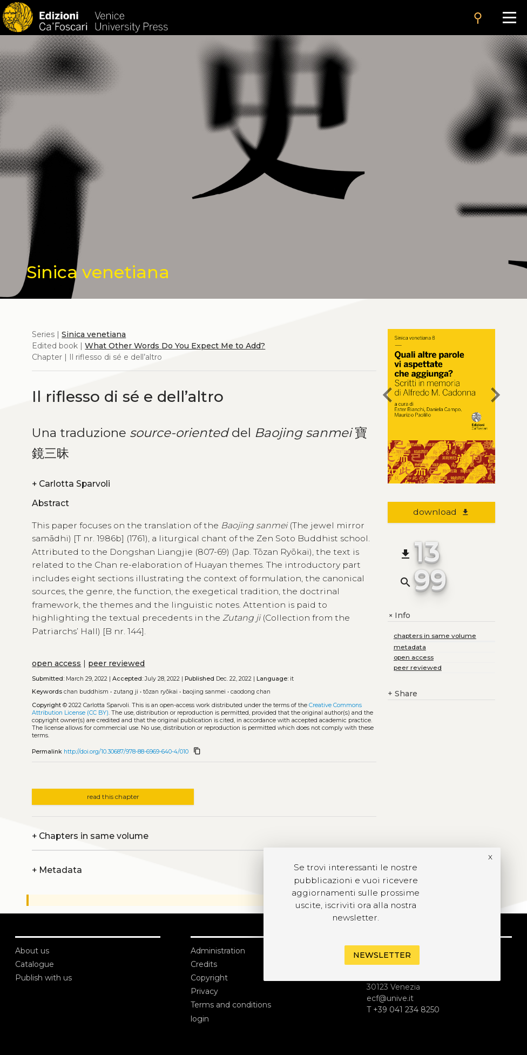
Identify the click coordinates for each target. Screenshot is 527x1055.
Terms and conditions (231, 1005)
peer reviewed (116, 663)
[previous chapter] (388, 396)
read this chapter (113, 796)
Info (399, 615)
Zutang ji (125, 691)
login (200, 1019)
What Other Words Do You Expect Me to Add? (175, 346)
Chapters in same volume (90, 836)
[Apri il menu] (509, 17)
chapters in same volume (435, 635)
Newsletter (382, 955)
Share (402, 694)
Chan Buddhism (86, 691)
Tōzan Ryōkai (160, 691)
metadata (410, 647)
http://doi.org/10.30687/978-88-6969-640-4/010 (126, 751)
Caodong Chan (251, 691)
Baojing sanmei (204, 691)
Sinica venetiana (94, 334)
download (441, 512)
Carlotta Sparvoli (71, 483)
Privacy (204, 991)
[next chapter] (495, 396)
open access (56, 663)
